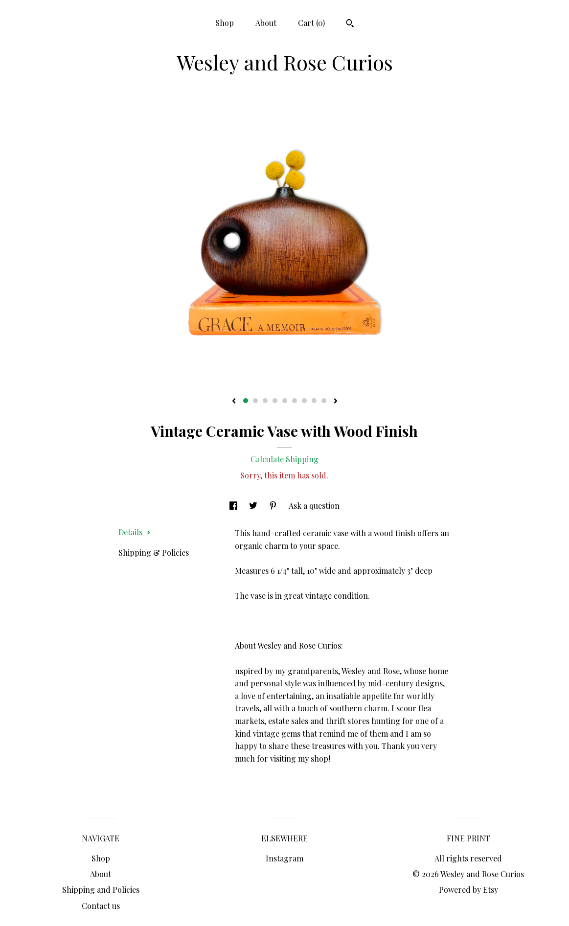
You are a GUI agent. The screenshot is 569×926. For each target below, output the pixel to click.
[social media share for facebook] (234, 505)
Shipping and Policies (100, 889)
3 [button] (265, 400)
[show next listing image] (335, 401)
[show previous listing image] (233, 401)
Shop (224, 23)
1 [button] (245, 400)
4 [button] (275, 400)
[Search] (350, 24)
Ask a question (314, 505)
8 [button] (314, 400)
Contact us (101, 906)
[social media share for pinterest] (274, 505)
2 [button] (255, 400)
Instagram (284, 858)
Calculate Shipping (284, 459)
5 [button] (284, 400)
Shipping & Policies (153, 552)
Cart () (311, 23)
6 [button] (294, 400)
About (265, 23)
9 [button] (323, 400)
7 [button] (304, 400)
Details (134, 532)
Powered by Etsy (468, 889)
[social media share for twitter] (254, 505)
